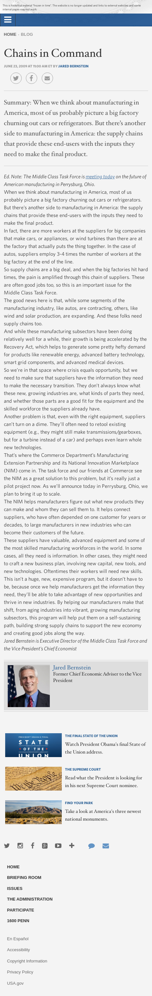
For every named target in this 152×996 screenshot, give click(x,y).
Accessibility (18, 949)
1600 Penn (18, 920)
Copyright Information (27, 961)
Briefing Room (24, 877)
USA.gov (15, 983)
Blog (27, 34)
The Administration (30, 899)
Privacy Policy (20, 972)
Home (10, 34)
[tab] (8, 20)
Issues (15, 888)
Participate (20, 910)
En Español (18, 938)
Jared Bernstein (73, 66)
